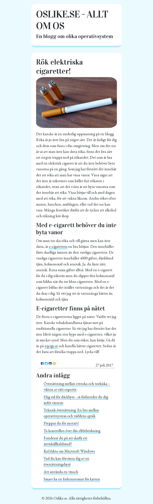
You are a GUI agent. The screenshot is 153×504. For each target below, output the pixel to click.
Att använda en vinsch (61, 471)
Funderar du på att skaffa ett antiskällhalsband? (65, 440)
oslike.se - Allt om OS (72, 20)
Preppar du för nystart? (61, 423)
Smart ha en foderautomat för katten (72, 478)
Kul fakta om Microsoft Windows (69, 451)
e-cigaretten (58, 246)
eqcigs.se (51, 345)
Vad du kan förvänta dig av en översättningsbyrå (66, 461)
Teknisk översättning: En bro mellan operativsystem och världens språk (71, 412)
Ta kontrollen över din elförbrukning (72, 430)
